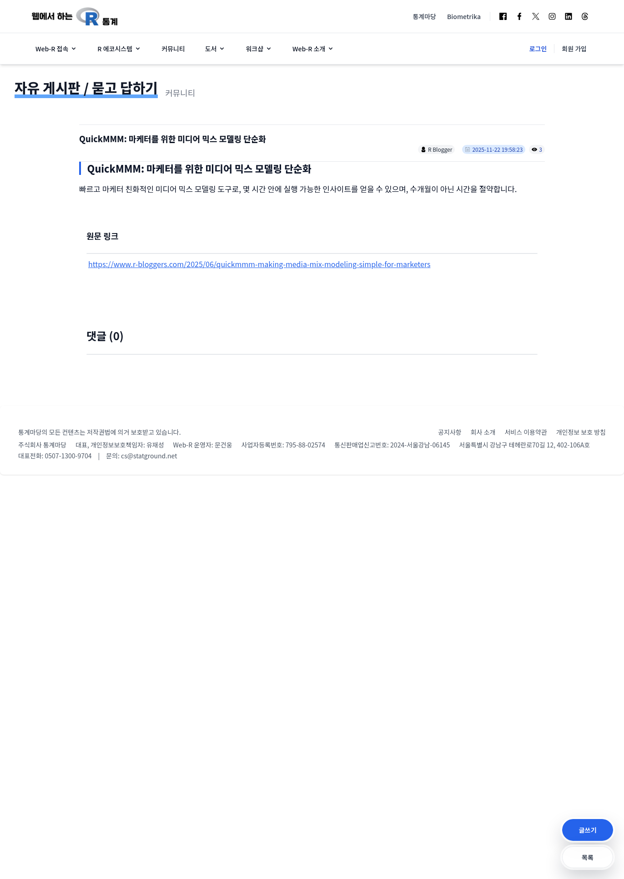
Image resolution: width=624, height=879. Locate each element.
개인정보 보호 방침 (581, 432)
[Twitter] (535, 16)
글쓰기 (588, 829)
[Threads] (585, 16)
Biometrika (464, 16)
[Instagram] (552, 16)
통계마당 (424, 16)
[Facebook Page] (519, 16)
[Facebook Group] (503, 16)
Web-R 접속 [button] (56, 48)
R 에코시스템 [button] (119, 48)
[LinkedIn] (568, 16)
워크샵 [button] (259, 48)
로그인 (538, 48)
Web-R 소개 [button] (313, 48)
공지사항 (450, 432)
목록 (588, 857)
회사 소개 (483, 432)
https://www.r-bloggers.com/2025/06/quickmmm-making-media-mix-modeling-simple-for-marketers (259, 263)
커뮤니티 (173, 48)
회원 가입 (574, 48)
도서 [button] (215, 48)
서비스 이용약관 (525, 432)
